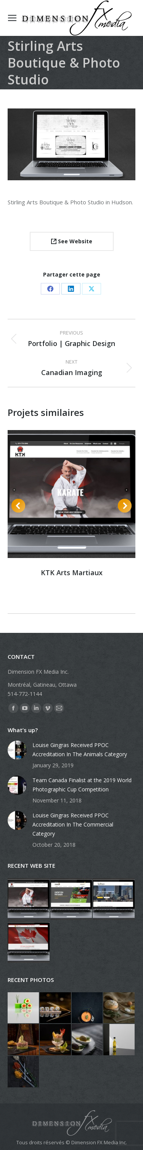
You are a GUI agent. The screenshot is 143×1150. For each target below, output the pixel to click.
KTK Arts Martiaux (72, 572)
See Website (71, 241)
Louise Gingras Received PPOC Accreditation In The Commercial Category (72, 824)
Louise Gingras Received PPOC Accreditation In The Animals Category (79, 749)
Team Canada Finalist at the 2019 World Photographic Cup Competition (82, 784)
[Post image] (17, 750)
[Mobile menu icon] (12, 18)
